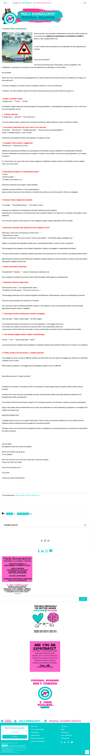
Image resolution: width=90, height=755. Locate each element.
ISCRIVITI (15, 736)
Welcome (34, 726)
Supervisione (35, 735)
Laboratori (64, 732)
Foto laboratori (66, 735)
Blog (62, 729)
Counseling (35, 732)
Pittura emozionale (37, 738)
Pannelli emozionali (38, 741)
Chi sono (64, 726)
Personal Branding (37, 729)
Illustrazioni (65, 738)
